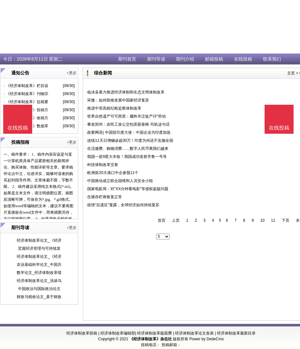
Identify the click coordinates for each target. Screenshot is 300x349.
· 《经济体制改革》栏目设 (26, 85)
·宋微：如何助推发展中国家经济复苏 (117, 100)
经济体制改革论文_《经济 (39, 240)
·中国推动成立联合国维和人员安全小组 (119, 181)
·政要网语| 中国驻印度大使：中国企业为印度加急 (128, 132)
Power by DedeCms (206, 339)
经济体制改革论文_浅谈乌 (39, 280)
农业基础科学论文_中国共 (39, 264)
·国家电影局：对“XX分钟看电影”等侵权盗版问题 (127, 189)
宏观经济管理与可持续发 (39, 248)
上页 (176, 220)
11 (273, 220)
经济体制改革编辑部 (117, 333)
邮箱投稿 (214, 59)
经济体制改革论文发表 (194, 333)
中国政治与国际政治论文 (39, 288)
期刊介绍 (185, 59)
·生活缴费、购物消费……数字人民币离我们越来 (127, 148)
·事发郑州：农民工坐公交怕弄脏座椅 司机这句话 (128, 124)
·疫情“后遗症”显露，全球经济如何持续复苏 (122, 205)
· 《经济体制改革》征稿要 (26, 102)
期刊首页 (127, 59)
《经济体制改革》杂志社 (150, 339)
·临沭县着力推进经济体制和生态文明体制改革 (125, 92)
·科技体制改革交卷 (102, 164)
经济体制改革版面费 (154, 333)
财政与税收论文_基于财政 (39, 297)
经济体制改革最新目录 (236, 333)
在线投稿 (243, 59)
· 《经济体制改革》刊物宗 (26, 94)
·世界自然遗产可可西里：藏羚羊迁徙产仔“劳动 (126, 116)
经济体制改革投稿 (81, 333)
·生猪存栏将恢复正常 (104, 197)
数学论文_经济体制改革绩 (39, 272)
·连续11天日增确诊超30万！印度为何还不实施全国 (129, 140)
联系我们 (272, 59)
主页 (291, 73)
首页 (161, 220)
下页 (285, 220)
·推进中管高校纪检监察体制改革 (113, 108)
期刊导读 (156, 59)
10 (262, 220)
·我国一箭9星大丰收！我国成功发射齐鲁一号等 (126, 156)
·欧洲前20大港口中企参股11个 (112, 172)
